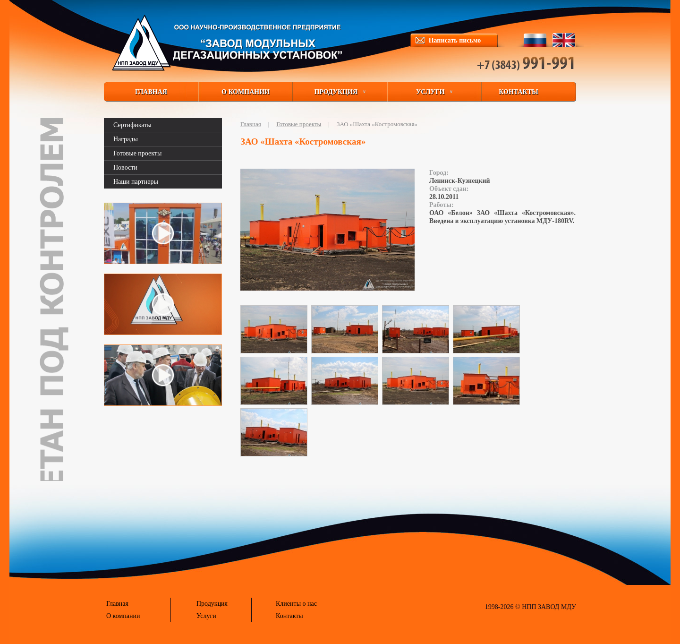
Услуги (206, 615)
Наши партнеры (135, 181)
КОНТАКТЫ (518, 91)
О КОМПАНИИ (245, 91)
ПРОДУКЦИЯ (340, 91)
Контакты (289, 615)
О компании (123, 615)
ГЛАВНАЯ (151, 91)
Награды (125, 139)
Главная (250, 124)
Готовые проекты (137, 153)
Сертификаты (132, 125)
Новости (125, 167)
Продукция (212, 603)
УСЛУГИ (434, 91)
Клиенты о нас (296, 603)
